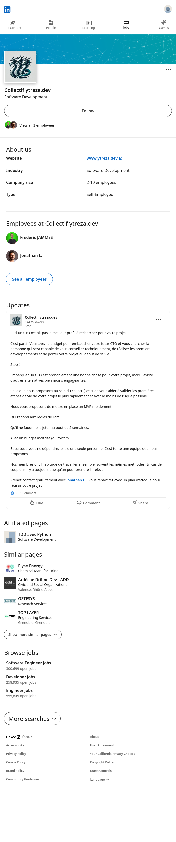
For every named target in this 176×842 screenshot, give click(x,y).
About (94, 737)
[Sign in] (168, 9)
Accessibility (15, 745)
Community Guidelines (22, 779)
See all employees (29, 279)
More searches (32, 718)
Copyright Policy (102, 762)
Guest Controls (101, 771)
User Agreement (102, 745)
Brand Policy (15, 771)
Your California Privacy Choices (112, 754)
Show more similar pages (32, 634)
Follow (88, 111)
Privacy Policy (16, 754)
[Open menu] (168, 69)
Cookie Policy (15, 762)
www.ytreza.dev (105, 158)
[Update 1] (88, 410)
